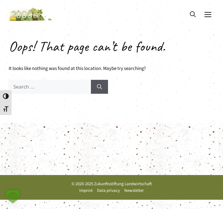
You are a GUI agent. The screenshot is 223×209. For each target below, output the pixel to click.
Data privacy (108, 191)
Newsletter (134, 191)
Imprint (86, 191)
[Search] (99, 87)
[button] (193, 14)
